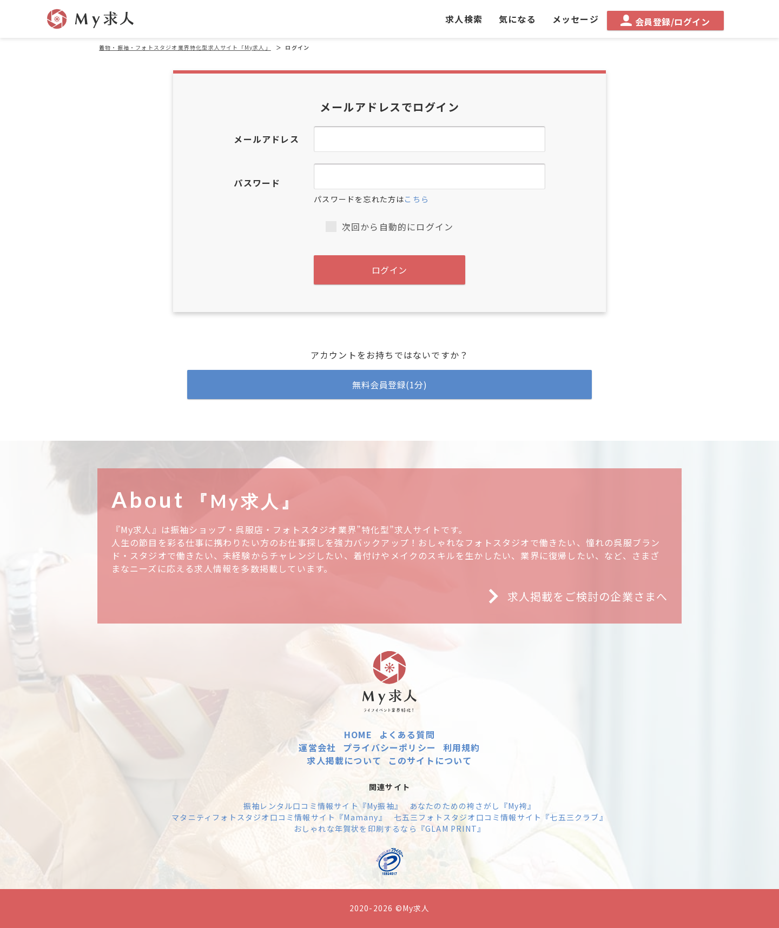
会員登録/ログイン (665, 21)
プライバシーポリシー (389, 747)
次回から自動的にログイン (389, 226)
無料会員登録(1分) (389, 384)
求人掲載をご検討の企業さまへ (574, 596)
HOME (358, 734)
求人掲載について (344, 760)
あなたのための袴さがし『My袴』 (473, 805)
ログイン (389, 269)
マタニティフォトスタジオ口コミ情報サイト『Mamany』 (279, 817)
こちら (416, 199)
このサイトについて (430, 760)
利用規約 (461, 747)
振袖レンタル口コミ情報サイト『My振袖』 (322, 805)
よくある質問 (407, 734)
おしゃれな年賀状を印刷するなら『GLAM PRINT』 (389, 828)
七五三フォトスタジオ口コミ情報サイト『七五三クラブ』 (501, 817)
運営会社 (317, 747)
